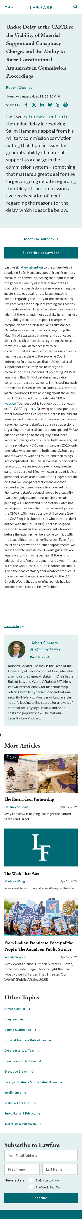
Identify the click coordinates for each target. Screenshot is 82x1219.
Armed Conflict (17, 1008)
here (32, 409)
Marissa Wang (14, 881)
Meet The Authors (39, 239)
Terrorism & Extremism (23, 1124)
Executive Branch (19, 1071)
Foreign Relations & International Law (33, 1082)
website (10, 403)
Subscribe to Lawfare (41, 253)
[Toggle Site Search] (75, 6)
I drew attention (46, 116)
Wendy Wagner (15, 957)
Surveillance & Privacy (22, 1113)
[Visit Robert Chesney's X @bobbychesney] (45, 649)
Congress (13, 1019)
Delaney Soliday (16, 807)
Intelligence (15, 1092)
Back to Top (12, 626)
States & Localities (20, 1103)
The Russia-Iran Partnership (29, 799)
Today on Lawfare (47, 1180)
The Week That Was (21, 874)
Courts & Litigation (20, 1029)
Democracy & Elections (23, 1061)
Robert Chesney (19, 87)
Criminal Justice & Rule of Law (27, 1040)
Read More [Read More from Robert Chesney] (37, 657)
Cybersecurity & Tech (22, 1050)
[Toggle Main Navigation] (15, 7)
